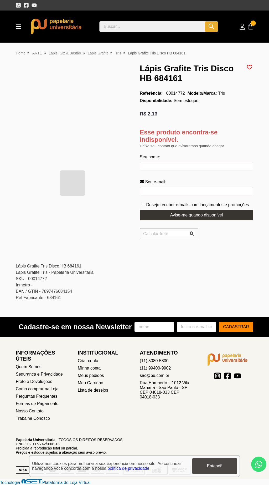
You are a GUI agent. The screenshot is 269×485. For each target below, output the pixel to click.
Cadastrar (236, 327)
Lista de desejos (93, 390)
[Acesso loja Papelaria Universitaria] (242, 26)
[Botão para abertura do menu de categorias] (18, 26)
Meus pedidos (91, 375)
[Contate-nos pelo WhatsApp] (258, 464)
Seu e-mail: (153, 182)
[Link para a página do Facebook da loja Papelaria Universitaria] (26, 5)
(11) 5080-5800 (154, 360)
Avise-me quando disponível (196, 215)
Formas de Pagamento (37, 403)
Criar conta (88, 360)
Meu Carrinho (90, 383)
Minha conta (89, 368)
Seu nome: (150, 157)
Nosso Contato (30, 411)
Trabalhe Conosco (33, 418)
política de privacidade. (129, 468)
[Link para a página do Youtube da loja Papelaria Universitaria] (34, 5)
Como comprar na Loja (37, 389)
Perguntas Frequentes (36, 396)
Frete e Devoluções (34, 381)
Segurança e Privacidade (39, 374)
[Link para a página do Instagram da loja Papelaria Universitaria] (18, 5)
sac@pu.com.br (154, 375)
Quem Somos (29, 367)
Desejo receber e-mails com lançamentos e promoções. (198, 205)
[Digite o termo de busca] (152, 26)
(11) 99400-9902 (155, 368)
